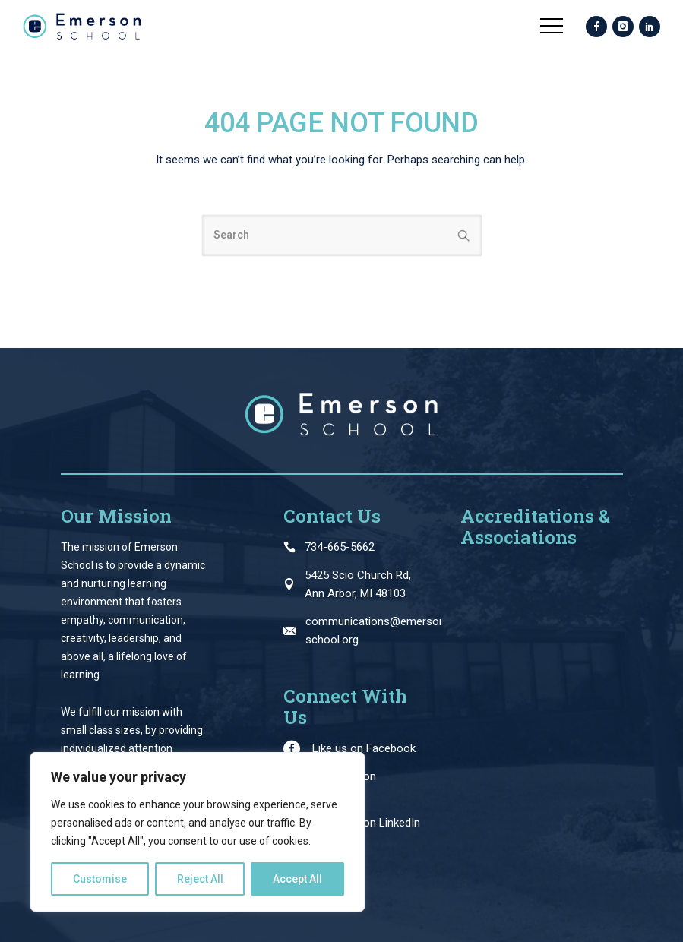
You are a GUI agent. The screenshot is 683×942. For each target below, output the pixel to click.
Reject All (200, 879)
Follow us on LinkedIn (366, 823)
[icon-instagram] (623, 27)
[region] (197, 832)
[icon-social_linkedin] (649, 27)
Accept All (297, 879)
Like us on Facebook (364, 748)
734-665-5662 (340, 547)
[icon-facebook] (596, 27)
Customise (100, 879)
